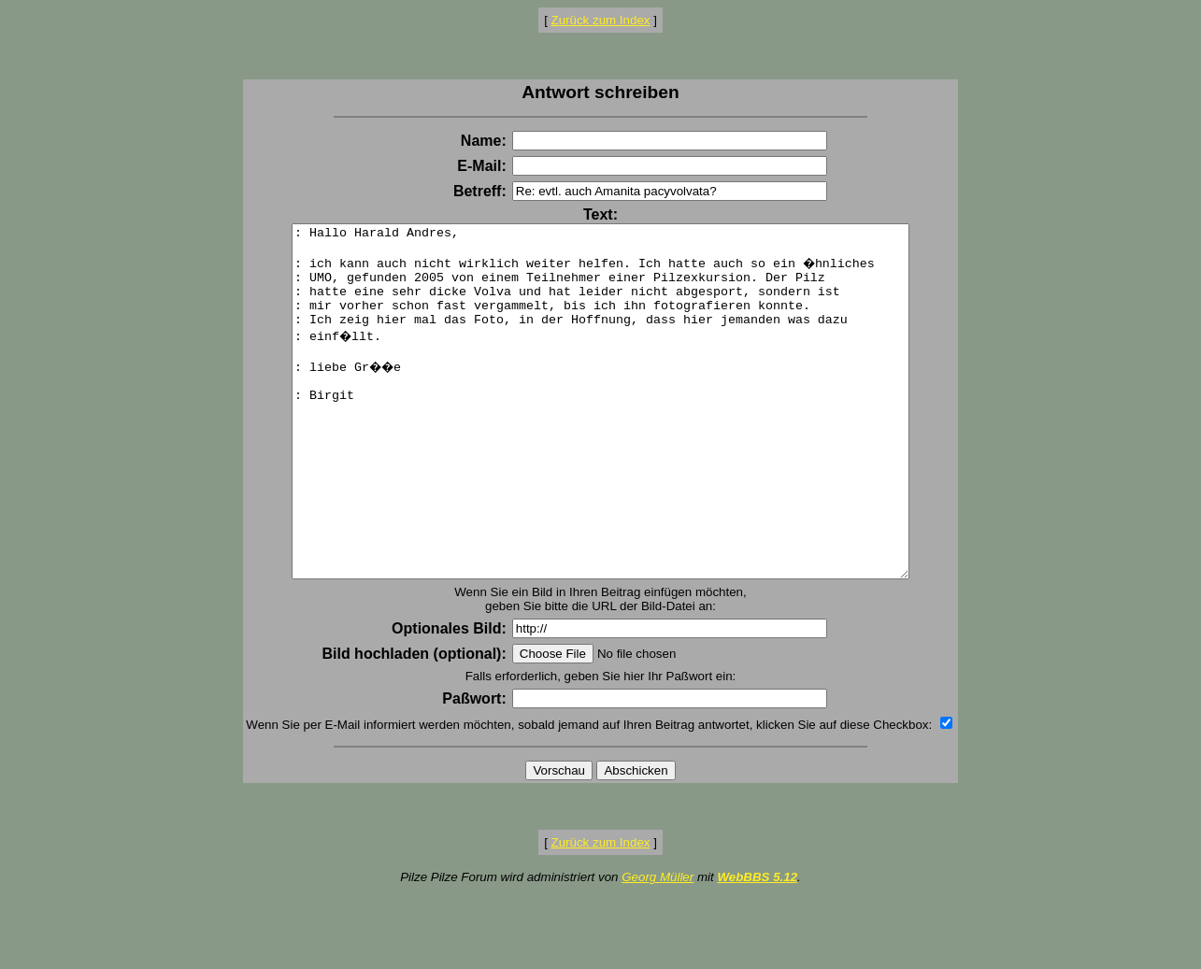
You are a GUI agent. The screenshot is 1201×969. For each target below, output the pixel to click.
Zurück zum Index (601, 20)
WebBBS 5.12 (757, 947)
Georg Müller (657, 947)
